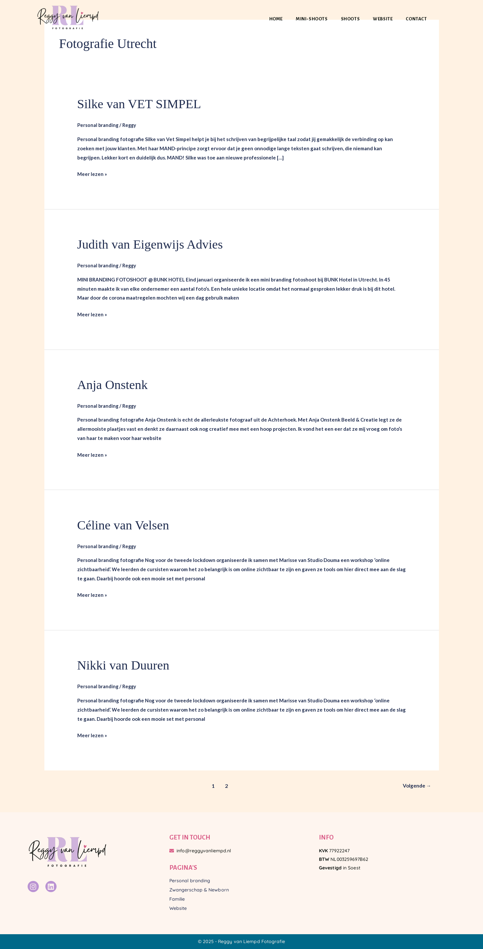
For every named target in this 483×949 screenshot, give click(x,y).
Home (276, 18)
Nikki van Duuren (124, 665)
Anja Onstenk (113, 384)
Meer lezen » (92, 173)
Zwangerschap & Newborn (199, 890)
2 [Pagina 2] (225, 786)
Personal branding (98, 125)
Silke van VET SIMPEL (141, 103)
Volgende (416, 786)
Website (383, 18)
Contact (416, 18)
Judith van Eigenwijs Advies (152, 244)
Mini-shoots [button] (312, 18)
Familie (177, 899)
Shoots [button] (350, 18)
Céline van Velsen (124, 525)
